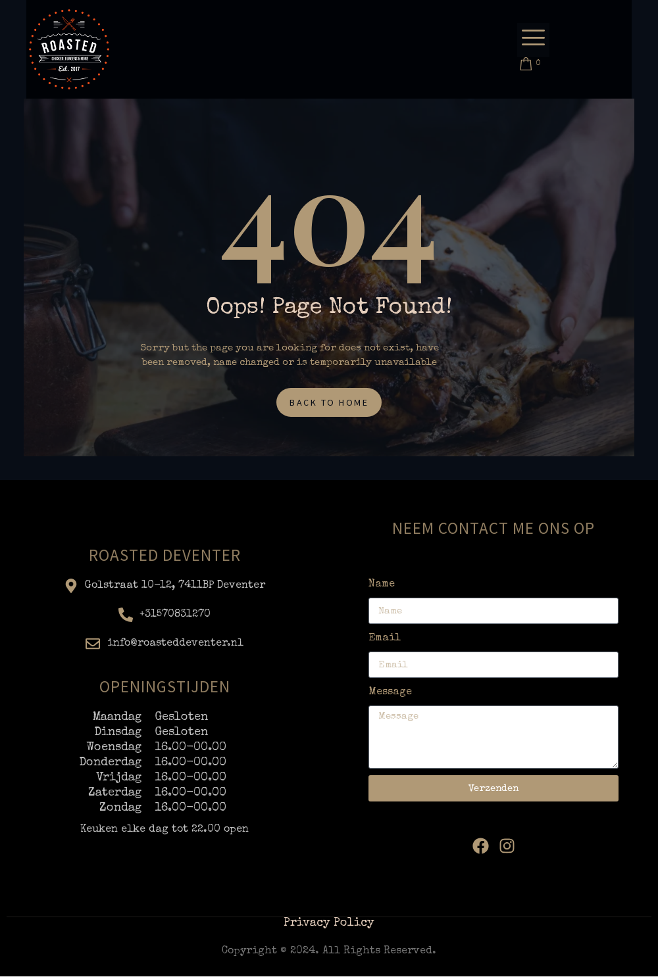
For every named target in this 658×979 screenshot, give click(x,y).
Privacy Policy (329, 926)
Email (384, 641)
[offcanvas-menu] (533, 40)
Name (381, 587)
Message (390, 695)
